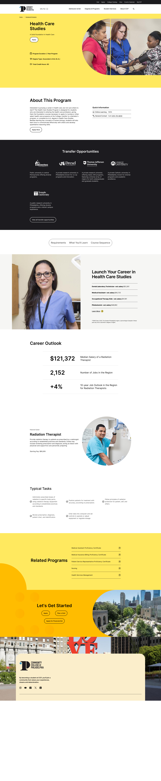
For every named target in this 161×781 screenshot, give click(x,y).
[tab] (58, 243)
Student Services (112, 9)
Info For (43, 9)
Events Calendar (129, 2)
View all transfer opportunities (43, 220)
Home (21, 17)
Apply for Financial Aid (54, 621)
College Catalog (112, 2)
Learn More (97, 311)
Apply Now (36, 130)
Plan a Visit (61, 614)
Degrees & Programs (94, 9)
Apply (103, 2)
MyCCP (139, 2)
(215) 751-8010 (116, 116)
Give (120, 2)
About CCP (126, 9)
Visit (97, 2)
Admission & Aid (77, 9)
